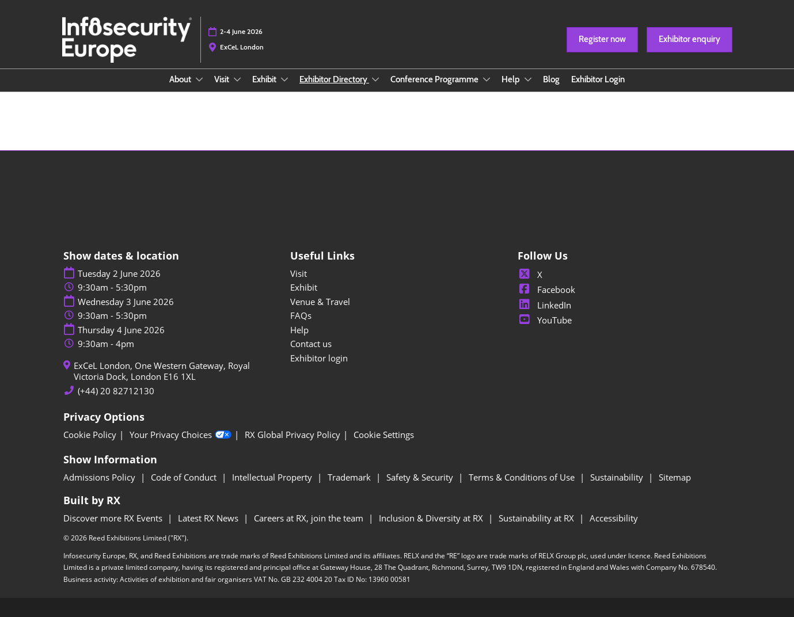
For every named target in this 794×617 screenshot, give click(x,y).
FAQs (300, 315)
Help (512, 79)
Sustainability (617, 477)
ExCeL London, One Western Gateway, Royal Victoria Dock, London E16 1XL (162, 371)
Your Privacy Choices (180, 435)
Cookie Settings (384, 434)
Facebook (546, 289)
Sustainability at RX (537, 518)
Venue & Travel (320, 301)
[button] (602, 39)
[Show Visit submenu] (237, 79)
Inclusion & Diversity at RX (432, 518)
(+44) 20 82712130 (116, 391)
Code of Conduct (185, 477)
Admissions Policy (100, 477)
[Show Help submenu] (528, 79)
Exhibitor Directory (334, 79)
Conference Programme (435, 79)
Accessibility (614, 518)
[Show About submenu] (199, 79)
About (181, 79)
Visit (222, 79)
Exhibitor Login (598, 79)
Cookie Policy (89, 434)
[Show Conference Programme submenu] (486, 79)
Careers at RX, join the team (310, 518)
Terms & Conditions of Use (523, 477)
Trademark (350, 477)
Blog (551, 79)
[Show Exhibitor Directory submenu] (375, 79)
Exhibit (265, 79)
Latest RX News (209, 518)
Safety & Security (420, 477)
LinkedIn (544, 305)
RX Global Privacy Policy (292, 434)
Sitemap (675, 477)
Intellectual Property (273, 477)
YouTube (545, 320)
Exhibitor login (319, 358)
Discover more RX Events (114, 518)
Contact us (311, 343)
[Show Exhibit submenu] (284, 79)
